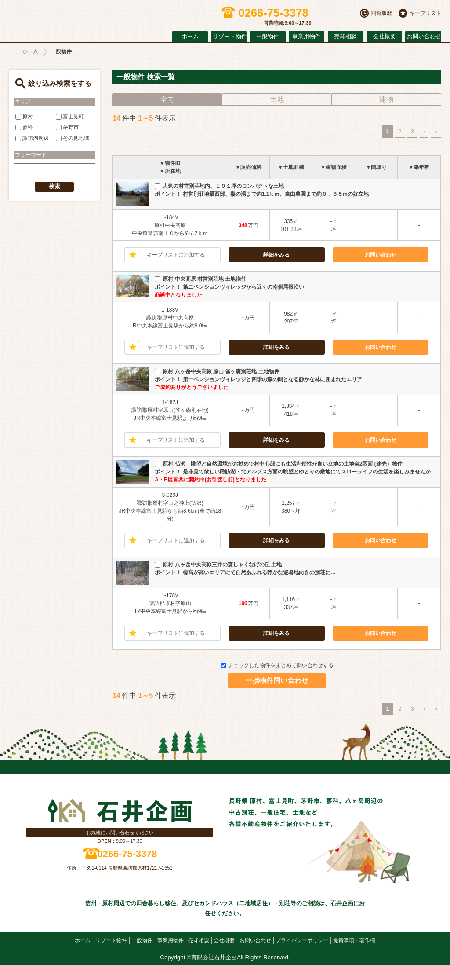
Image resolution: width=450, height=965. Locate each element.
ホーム (190, 36)
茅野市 (67, 127)
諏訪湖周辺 (32, 138)
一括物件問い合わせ (276, 680)
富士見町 (70, 117)
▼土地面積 (291, 167)
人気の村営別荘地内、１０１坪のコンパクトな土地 (219, 186)
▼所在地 (170, 171)
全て (167, 99)
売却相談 (345, 36)
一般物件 (267, 36)
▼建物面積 (333, 167)
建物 (386, 99)
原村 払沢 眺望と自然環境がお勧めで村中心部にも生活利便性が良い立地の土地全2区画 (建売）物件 (278, 464)
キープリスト (425, 13)
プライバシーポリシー (302, 940)
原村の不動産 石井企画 (83, 18)
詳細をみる (276, 255)
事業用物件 (306, 36)
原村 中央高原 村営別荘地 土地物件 (200, 279)
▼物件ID (170, 163)
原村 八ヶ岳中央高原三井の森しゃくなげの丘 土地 (218, 564)
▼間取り (376, 167)
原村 (24, 117)
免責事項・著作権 (354, 940)
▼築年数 (419, 167)
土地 (277, 99)
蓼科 (24, 127)
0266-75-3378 (127, 853)
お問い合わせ (424, 36)
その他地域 (72, 138)
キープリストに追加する (176, 255)
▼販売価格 (248, 167)
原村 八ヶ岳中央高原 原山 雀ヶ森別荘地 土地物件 (217, 371)
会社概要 (384, 36)
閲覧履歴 (381, 13)
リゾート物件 (230, 36)
